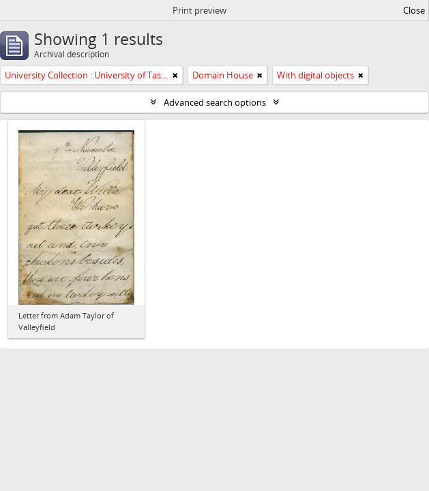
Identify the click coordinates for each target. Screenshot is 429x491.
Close (414, 10)
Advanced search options (215, 102)
